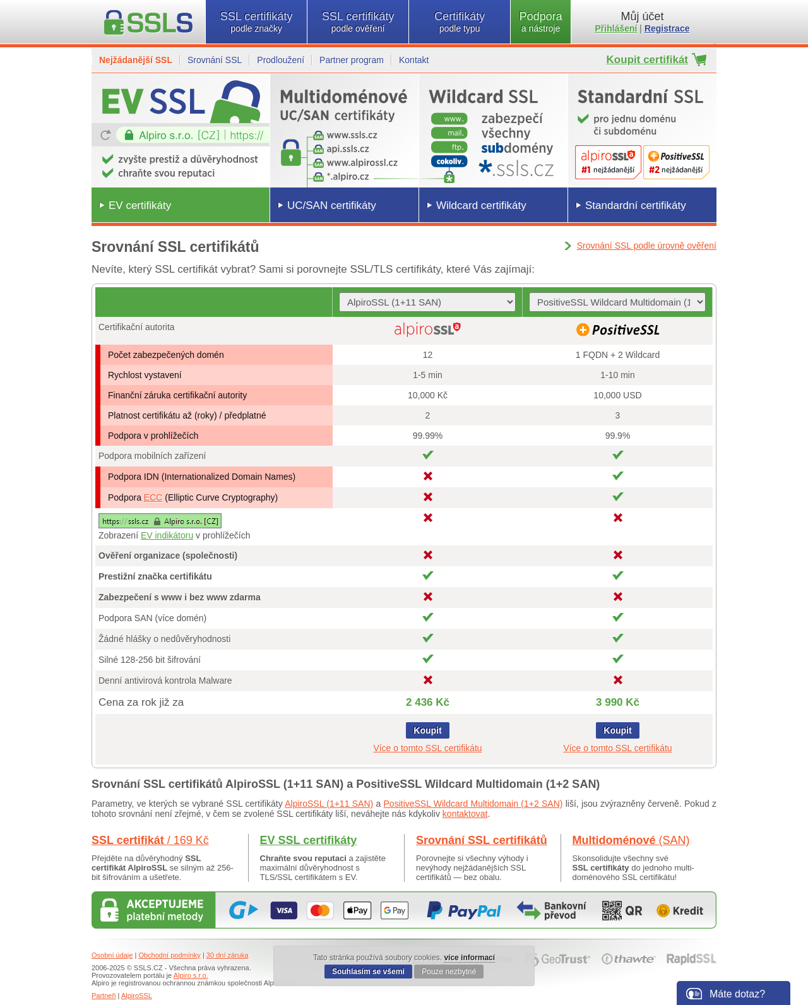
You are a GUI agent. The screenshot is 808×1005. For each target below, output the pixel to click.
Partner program (351, 60)
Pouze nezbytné (449, 971)
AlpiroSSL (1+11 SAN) (329, 804)
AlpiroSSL (136, 995)
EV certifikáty (140, 205)
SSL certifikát (150, 840)
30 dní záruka (227, 955)
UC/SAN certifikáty (331, 205)
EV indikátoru (167, 535)
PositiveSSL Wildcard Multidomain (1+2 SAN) (473, 804)
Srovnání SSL (214, 60)
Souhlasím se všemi (368, 971)
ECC (153, 497)
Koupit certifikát (647, 60)
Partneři (104, 995)
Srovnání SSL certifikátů (481, 840)
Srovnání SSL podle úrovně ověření (646, 246)
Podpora (541, 21)
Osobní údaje (112, 955)
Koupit (427, 730)
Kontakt (414, 60)
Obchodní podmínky (169, 955)
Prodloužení (280, 60)
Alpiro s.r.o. (191, 975)
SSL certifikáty (256, 21)
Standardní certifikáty (635, 205)
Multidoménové (631, 840)
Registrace (667, 28)
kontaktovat (465, 814)
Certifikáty (459, 21)
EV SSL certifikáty (308, 840)
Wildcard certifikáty (481, 205)
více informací (469, 957)
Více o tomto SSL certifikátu (427, 748)
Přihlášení (616, 28)
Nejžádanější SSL (135, 60)
